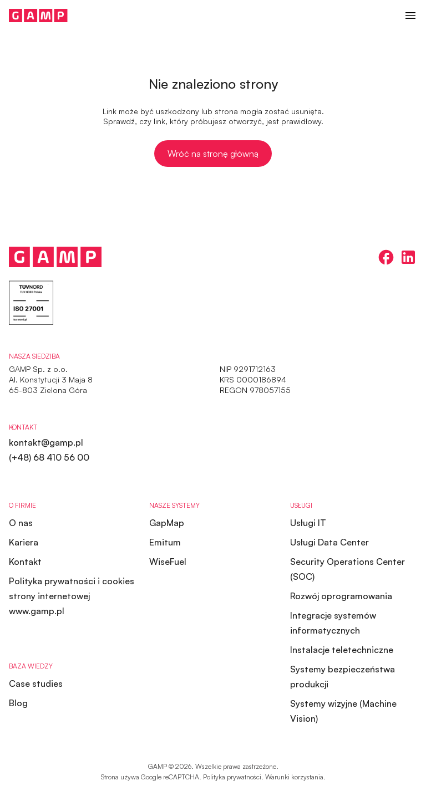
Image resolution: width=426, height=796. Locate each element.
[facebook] (386, 257)
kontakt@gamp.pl (46, 442)
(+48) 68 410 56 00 (49, 457)
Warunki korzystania (294, 777)
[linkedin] (408, 257)
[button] (410, 15)
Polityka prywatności (232, 777)
